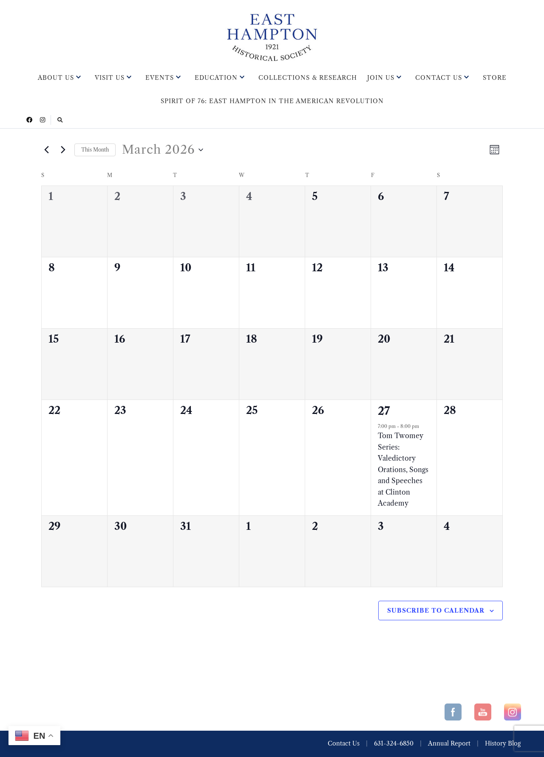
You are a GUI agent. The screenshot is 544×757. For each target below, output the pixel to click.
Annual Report (449, 743)
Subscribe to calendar (435, 610)
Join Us (380, 78)
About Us (56, 78)
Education (216, 78)
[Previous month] (46, 150)
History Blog (503, 743)
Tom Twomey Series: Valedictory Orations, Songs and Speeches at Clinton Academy (403, 469)
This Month (95, 149)
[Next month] (63, 150)
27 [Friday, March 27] (384, 411)
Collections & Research (307, 78)
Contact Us (438, 78)
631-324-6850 (394, 743)
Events (159, 78)
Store (495, 78)
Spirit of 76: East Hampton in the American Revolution (272, 101)
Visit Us (110, 78)
